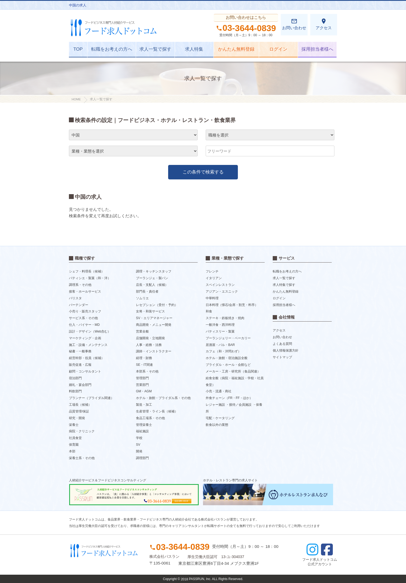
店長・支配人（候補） (152, 285)
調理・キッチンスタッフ (153, 271)
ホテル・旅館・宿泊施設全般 (227, 358)
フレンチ (212, 271)
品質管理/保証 (79, 411)
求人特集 (194, 49)
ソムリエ (142, 298)
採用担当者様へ (317, 49)
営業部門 (142, 384)
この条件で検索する (203, 172)
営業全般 (142, 331)
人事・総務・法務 (149, 344)
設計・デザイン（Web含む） (90, 331)
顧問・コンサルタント (85, 371)
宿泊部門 (75, 378)
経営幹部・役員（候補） (86, 358)
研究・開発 (77, 418)
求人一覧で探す (155, 49)
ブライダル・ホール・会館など (228, 365)
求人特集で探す (284, 285)
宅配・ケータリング (220, 418)
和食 (209, 311)
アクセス (324, 24)
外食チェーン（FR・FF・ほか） (229, 398)
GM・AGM (144, 391)
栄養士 (74, 424)
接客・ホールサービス (85, 291)
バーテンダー (78, 305)
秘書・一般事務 (80, 351)
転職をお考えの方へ (111, 49)
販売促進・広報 (80, 365)
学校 (139, 438)
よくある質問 (282, 344)
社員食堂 (75, 438)
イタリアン (214, 278)
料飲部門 (75, 391)
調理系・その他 (80, 285)
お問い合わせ (294, 24)
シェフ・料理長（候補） (86, 271)
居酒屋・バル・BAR (220, 344)
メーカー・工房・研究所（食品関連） (233, 371)
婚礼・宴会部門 (80, 384)
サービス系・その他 (83, 318)
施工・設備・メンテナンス (88, 344)
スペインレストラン (220, 285)
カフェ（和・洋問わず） (223, 351)
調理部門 (142, 458)
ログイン (278, 49)
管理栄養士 (144, 424)
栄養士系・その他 (82, 458)
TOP (78, 49)
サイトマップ (282, 357)
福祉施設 (142, 431)
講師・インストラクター (153, 351)
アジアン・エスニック (222, 291)
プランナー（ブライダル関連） (91, 398)
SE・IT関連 (144, 365)
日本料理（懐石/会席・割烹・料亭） (232, 305)
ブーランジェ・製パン (152, 278)
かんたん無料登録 (236, 49)
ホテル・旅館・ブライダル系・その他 (163, 398)
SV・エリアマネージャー (154, 318)
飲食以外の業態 (217, 424)
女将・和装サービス (150, 311)
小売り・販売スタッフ (85, 311)
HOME (76, 99)
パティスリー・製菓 (220, 331)
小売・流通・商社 (218, 391)
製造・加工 (144, 405)
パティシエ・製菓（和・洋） (90, 278)
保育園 (74, 445)
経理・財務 (144, 358)
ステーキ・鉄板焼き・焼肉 (225, 318)
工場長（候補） (80, 405)
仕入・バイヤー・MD (84, 325)
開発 (139, 451)
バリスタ (75, 298)
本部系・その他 (147, 371)
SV (138, 445)
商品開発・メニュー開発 (153, 325)
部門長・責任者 (147, 291)
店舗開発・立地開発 (150, 338)
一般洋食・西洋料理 (220, 325)
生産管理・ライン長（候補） (157, 411)
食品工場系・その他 (150, 418)
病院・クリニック (82, 431)
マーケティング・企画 (85, 338)
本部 (72, 451)
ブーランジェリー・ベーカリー (228, 338)
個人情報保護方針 (285, 350)
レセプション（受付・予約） (157, 305)
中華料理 (212, 298)
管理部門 (142, 378)
